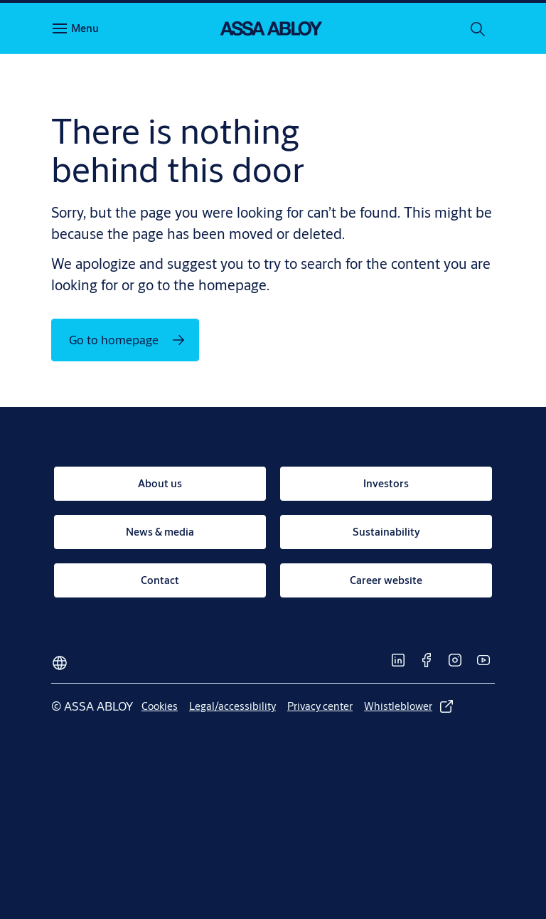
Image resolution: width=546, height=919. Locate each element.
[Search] (478, 28)
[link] (160, 484)
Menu (85, 28)
